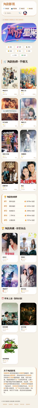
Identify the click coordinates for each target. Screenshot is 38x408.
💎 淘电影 (6, 9)
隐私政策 (16, 404)
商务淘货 (22, 404)
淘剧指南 (5, 404)
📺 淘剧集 (14, 9)
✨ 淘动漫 (30, 9)
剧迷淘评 (28, 404)
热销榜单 (11, 404)
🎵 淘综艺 (22, 9)
